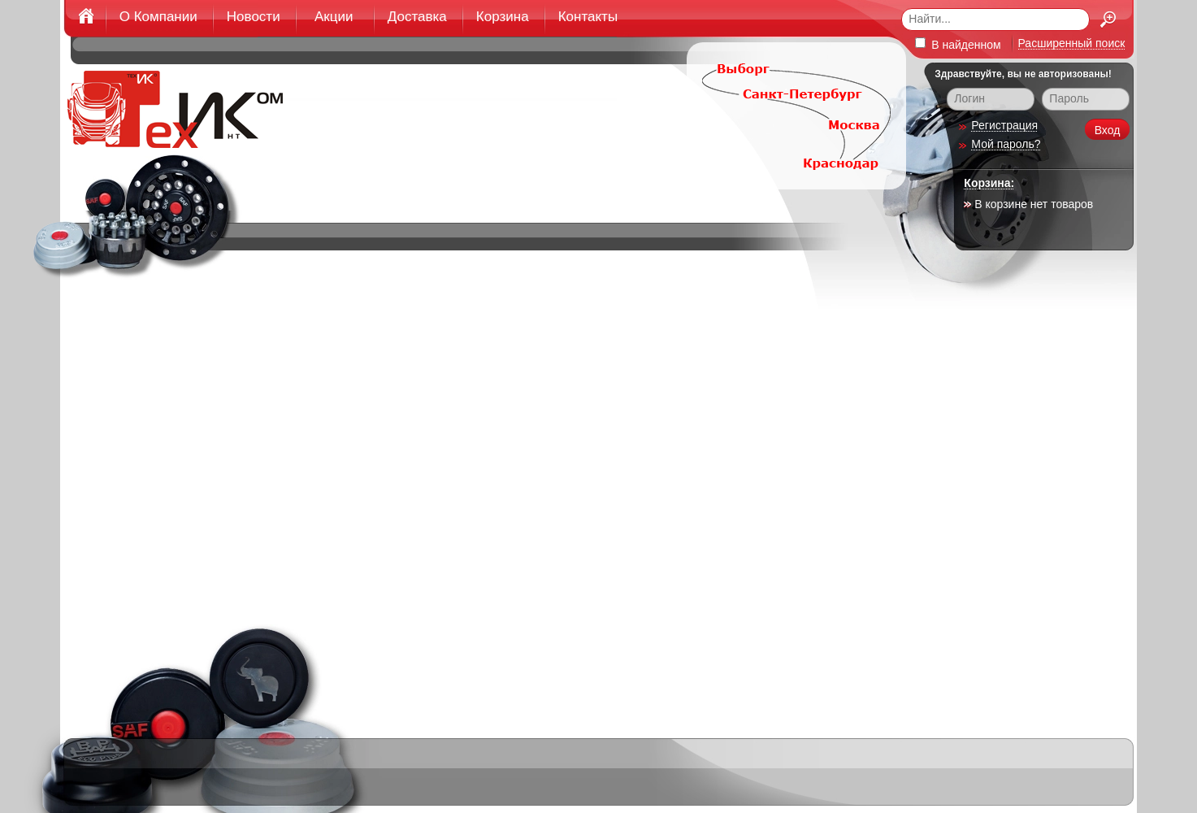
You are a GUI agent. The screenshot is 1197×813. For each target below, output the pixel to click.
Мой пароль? (1005, 143)
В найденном (957, 44)
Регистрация (1004, 125)
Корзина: (989, 182)
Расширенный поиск (1071, 43)
